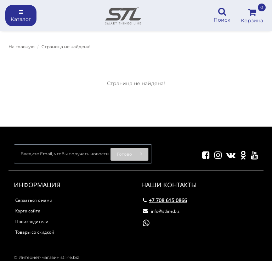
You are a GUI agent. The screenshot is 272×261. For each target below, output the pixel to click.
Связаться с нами (33, 200)
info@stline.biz (161, 211)
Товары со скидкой (34, 232)
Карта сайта (27, 211)
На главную (21, 46)
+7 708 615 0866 (165, 200)
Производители (32, 221)
